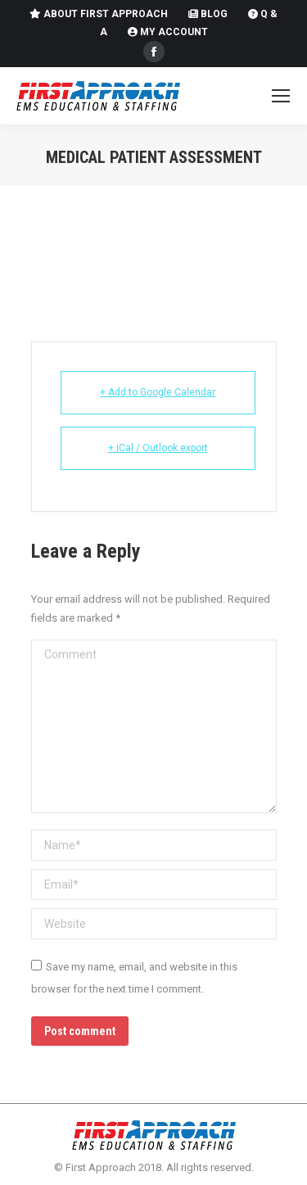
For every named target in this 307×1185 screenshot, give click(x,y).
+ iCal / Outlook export (158, 448)
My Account (168, 32)
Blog (208, 14)
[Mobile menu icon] (281, 96)
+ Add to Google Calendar (157, 392)
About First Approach (98, 14)
